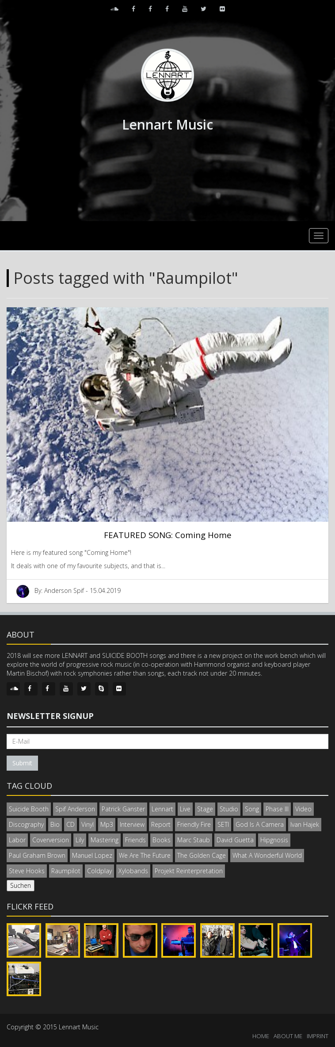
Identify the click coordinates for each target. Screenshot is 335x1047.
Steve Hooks (27, 871)
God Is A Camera (260, 824)
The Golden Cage (201, 855)
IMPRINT (317, 1036)
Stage (205, 809)
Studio (229, 809)
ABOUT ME (288, 1036)
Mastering (104, 840)
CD (70, 824)
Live (185, 809)
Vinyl (87, 824)
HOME (260, 1036)
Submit (22, 763)
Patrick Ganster (123, 809)
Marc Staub (193, 840)
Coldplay (99, 871)
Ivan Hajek (304, 824)
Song (252, 809)
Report (161, 824)
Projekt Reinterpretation (189, 871)
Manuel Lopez (92, 855)
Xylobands (133, 871)
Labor (17, 840)
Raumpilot (65, 871)
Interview (132, 824)
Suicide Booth (29, 809)
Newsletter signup (50, 716)
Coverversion (50, 840)
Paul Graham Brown (37, 855)
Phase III (277, 809)
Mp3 (106, 824)
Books (161, 840)
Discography (26, 824)
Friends (135, 840)
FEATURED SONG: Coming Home (168, 534)
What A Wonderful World (267, 855)
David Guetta (235, 840)
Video (303, 809)
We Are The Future (145, 855)
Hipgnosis (274, 840)
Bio (55, 824)
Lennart (162, 809)
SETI (223, 824)
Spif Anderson (75, 809)
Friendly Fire (194, 824)
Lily (80, 840)
